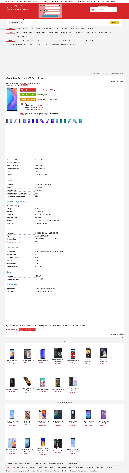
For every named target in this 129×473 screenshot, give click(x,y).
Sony (72, 28)
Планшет (72, 1)
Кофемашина (61, 467)
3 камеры (55, 44)
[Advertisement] (64, 59)
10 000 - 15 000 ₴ (75, 33)
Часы (52, 467)
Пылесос (89, 1)
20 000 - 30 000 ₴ (104, 33)
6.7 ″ (81, 40)
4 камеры (64, 44)
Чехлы (113, 1)
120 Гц (47, 44)
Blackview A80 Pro (73, 361)
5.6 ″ (23, 40)
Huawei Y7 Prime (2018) (103, 422)
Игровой (19, 44)
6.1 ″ (48, 40)
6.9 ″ (92, 40)
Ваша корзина (103, 6)
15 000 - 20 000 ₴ (90, 33)
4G (31, 44)
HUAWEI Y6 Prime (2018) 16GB (12, 422)
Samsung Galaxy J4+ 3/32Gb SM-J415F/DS (42, 450)
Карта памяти (45, 1)
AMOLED (73, 44)
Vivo (77, 28)
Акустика (19, 1)
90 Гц (40, 44)
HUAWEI (47, 28)
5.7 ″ (28, 40)
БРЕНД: (12, 28)
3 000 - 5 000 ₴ (34, 33)
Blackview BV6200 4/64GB (73, 389)
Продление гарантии (56, 463)
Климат (40, 471)
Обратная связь (71, 463)
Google (31, 28)
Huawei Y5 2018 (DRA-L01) (27, 450)
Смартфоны (9, 1)
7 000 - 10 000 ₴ (61, 33)
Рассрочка (19, 463)
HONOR (39, 28)
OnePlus (56, 28)
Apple (25, 28)
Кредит (27, 463)
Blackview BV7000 (12, 389)
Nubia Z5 (27, 422)
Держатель (27, 1)
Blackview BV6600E (103, 360)
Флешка (73, 471)
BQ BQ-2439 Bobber (73, 422)
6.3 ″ (59, 40)
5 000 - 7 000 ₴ (47, 33)
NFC (26, 44)
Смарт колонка (11, 471)
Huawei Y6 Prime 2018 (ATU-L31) (73, 450)
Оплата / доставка (39, 463)
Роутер (96, 1)
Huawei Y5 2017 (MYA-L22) (88, 422)
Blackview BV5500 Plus (27, 389)
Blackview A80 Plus (42, 389)
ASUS (18, 28)
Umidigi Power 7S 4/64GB (43, 422)
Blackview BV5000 (58, 389)
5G (35, 44)
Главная (10, 463)
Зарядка (36, 1)
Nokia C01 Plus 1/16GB (58, 422)
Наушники (55, 1)
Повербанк (80, 1)
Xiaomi (83, 28)
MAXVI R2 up (58, 450)
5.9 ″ (39, 40)
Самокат (48, 471)
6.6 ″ (75, 40)
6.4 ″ (65, 40)
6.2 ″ (54, 40)
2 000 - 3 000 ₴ (21, 33)
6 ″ (44, 40)
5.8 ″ (33, 40)
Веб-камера (43, 467)
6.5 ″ (70, 40)
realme (90, 28)
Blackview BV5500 (27, 361)
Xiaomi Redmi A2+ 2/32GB (12, 450)
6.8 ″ (86, 40)
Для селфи (89, 467)
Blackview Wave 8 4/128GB (58, 360)
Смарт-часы (105, 1)
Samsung (64, 28)
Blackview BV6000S (88, 360)
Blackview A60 (43, 361)
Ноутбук (64, 1)
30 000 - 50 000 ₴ (22, 36)
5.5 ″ (17, 40)
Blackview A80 (12, 361)
